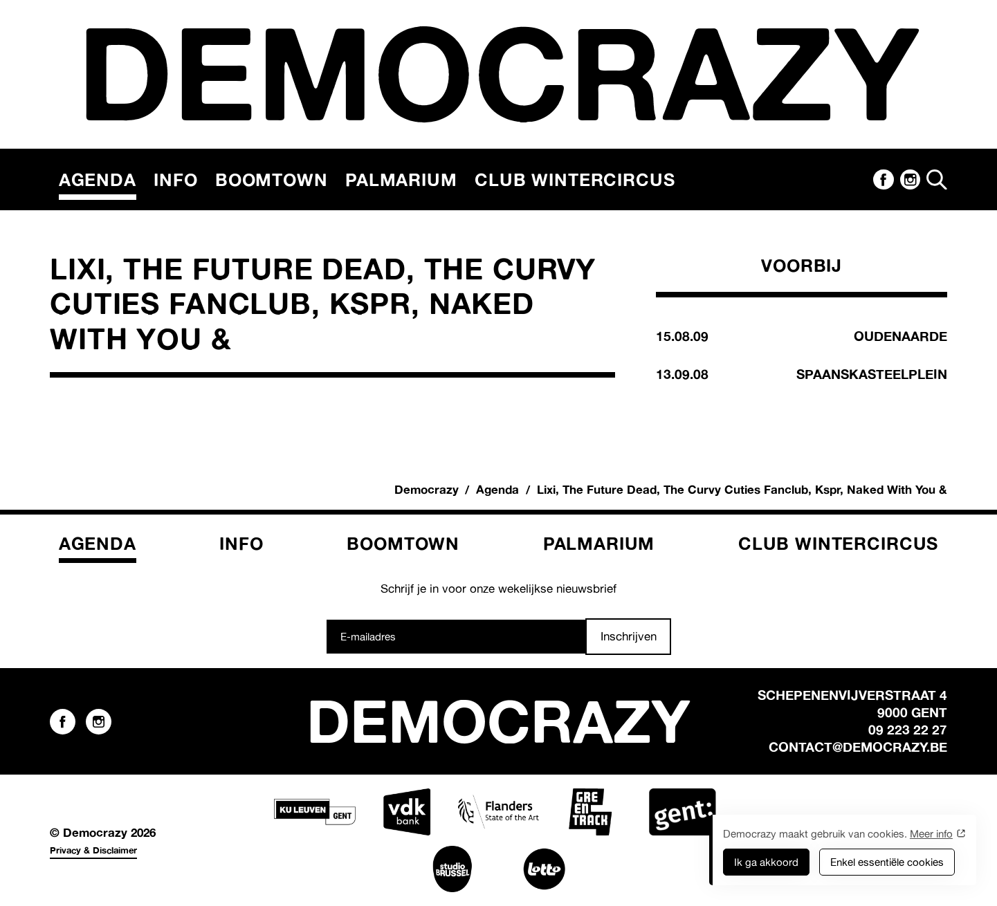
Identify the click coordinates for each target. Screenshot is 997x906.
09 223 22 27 (907, 729)
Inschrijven (629, 636)
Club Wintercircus (575, 179)
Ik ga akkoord (766, 862)
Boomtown (271, 179)
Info (175, 179)
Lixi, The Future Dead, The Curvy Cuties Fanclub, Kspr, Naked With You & (742, 489)
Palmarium (401, 179)
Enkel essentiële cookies (887, 862)
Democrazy (426, 489)
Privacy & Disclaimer (93, 850)
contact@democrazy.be (858, 747)
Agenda (97, 179)
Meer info (931, 833)
